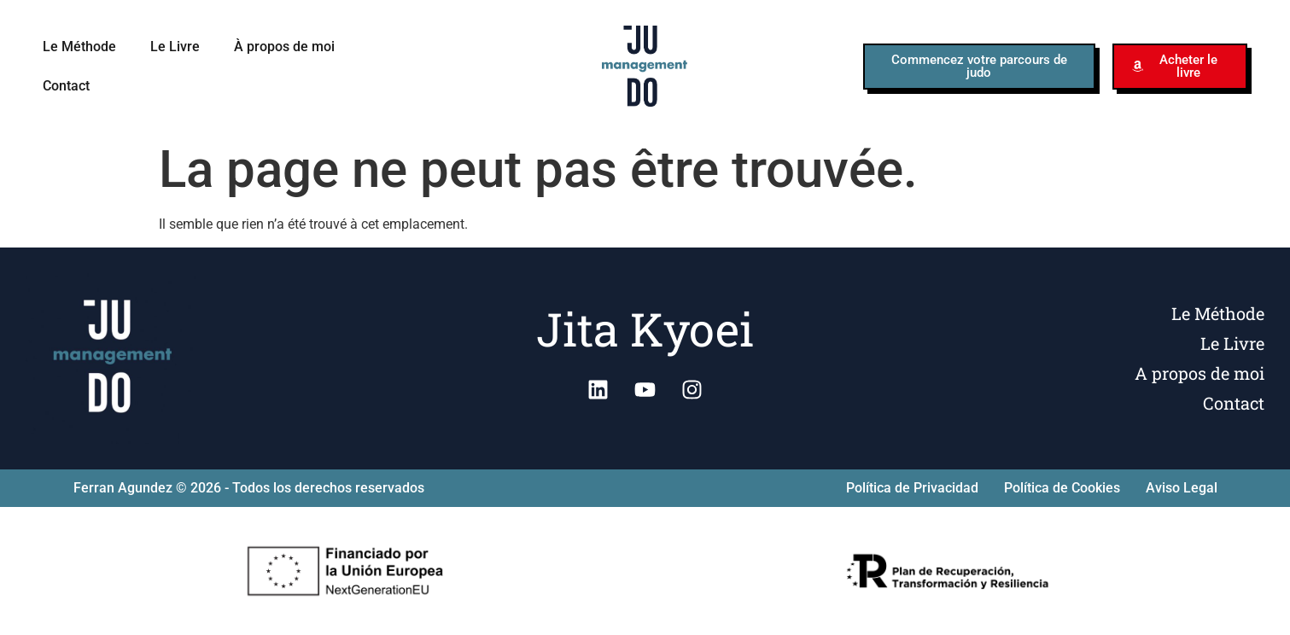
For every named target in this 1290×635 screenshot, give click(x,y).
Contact (66, 86)
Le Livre (175, 46)
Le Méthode (79, 46)
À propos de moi (284, 46)
